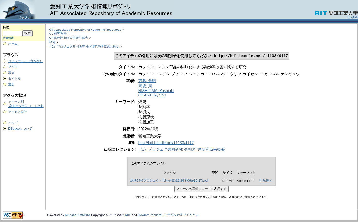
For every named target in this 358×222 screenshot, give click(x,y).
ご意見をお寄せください (181, 215)
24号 (52, 42)
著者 (11, 72)
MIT (128, 215)
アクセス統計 (17, 112)
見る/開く (265, 181)
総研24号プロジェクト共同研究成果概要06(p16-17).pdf (169, 181)
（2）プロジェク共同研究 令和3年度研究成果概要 (84, 46)
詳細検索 (8, 37)
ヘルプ (13, 123)
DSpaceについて (20, 128)
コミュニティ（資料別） (25, 61)
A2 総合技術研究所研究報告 (68, 38)
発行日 (13, 67)
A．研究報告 (58, 33)
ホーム (13, 43)
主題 (11, 84)
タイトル (14, 78)
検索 (6, 28)
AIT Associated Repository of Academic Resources (85, 29)
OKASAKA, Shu (152, 96)
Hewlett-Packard (150, 215)
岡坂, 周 (145, 86)
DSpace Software (77, 215)
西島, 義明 (147, 81)
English (352, 17)
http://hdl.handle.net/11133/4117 (166, 143)
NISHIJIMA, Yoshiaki (156, 91)
